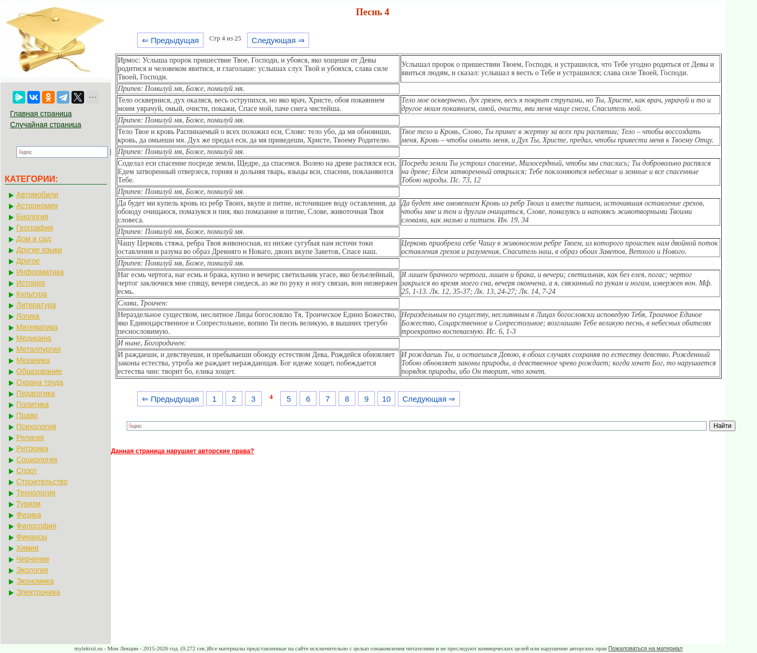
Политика (32, 404)
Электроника (38, 592)
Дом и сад (33, 238)
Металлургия (38, 349)
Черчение (32, 559)
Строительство (41, 481)
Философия (36, 526)
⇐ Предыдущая (170, 40)
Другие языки (39, 250)
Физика (28, 515)
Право (27, 415)
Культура (31, 294)
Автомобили (37, 194)
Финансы (31, 537)
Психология (36, 426)
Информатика (40, 272)
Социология (36, 459)
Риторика (32, 448)
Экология (32, 570)
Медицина (34, 338)
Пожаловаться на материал (645, 648)
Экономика (35, 581)
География (34, 227)
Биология (32, 216)
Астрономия (37, 205)
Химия (27, 548)
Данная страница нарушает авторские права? (182, 451)
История (30, 283)
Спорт (26, 470)
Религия (30, 437)
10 (386, 398)
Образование (39, 371)
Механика (33, 360)
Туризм (28, 503)
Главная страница (41, 113)
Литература (36, 305)
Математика (37, 327)
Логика (27, 316)
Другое (27, 261)
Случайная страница (45, 124)
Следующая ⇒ (278, 40)
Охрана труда (39, 382)
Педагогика (35, 393)
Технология (35, 492)
